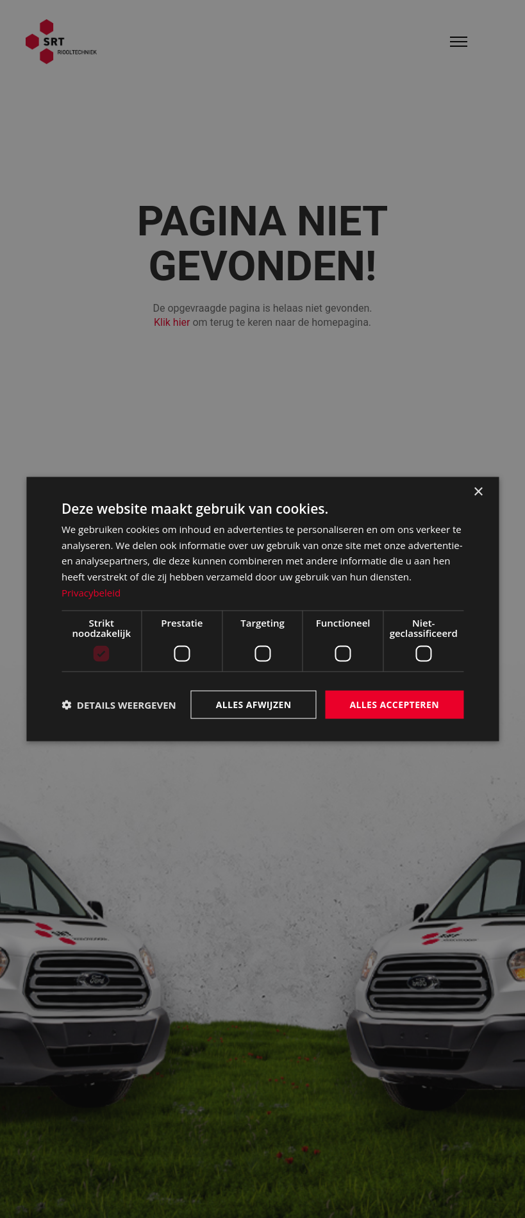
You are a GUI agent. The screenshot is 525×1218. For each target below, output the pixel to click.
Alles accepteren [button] (394, 704)
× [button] (478, 491)
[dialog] (262, 609)
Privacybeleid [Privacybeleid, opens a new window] (91, 592)
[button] (119, 705)
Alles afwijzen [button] (254, 704)
